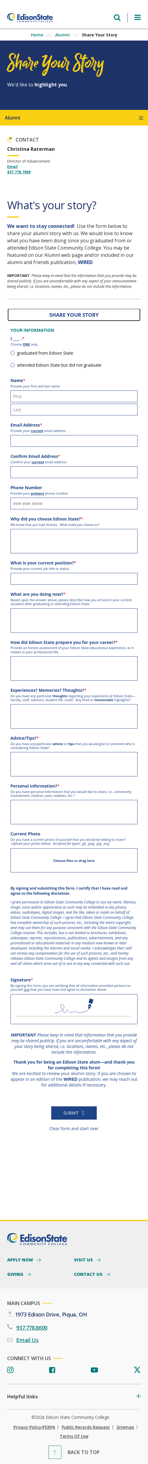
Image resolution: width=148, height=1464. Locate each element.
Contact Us (89, 1274)
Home (37, 35)
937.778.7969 (19, 172)
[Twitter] (137, 1370)
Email (12, 166)
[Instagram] (10, 1370)
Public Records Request (86, 1427)
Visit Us (84, 1259)
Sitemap (125, 1427)
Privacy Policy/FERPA (34, 1427)
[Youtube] (94, 1370)
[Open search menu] (117, 18)
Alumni (62, 35)
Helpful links (22, 1397)
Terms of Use (74, 1436)
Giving (16, 1274)
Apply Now (20, 1259)
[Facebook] (52, 1370)
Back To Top (84, 1452)
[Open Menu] (137, 18)
